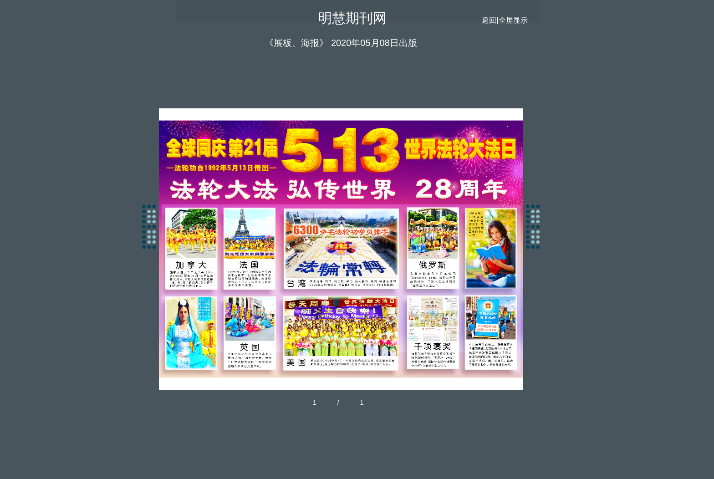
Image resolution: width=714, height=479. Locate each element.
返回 (489, 20)
